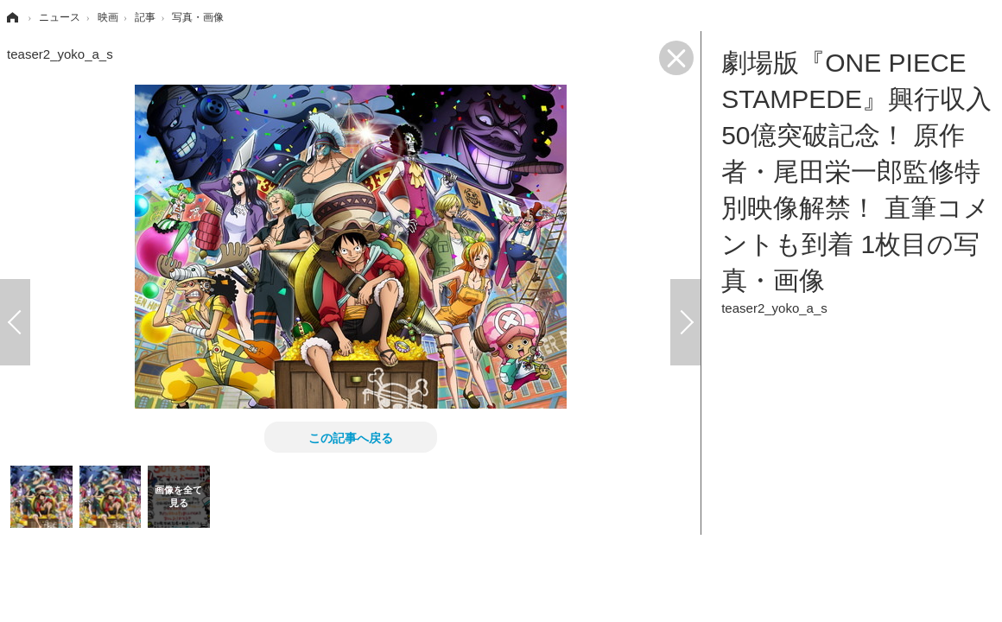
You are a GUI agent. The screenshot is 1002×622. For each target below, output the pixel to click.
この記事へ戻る (350, 437)
